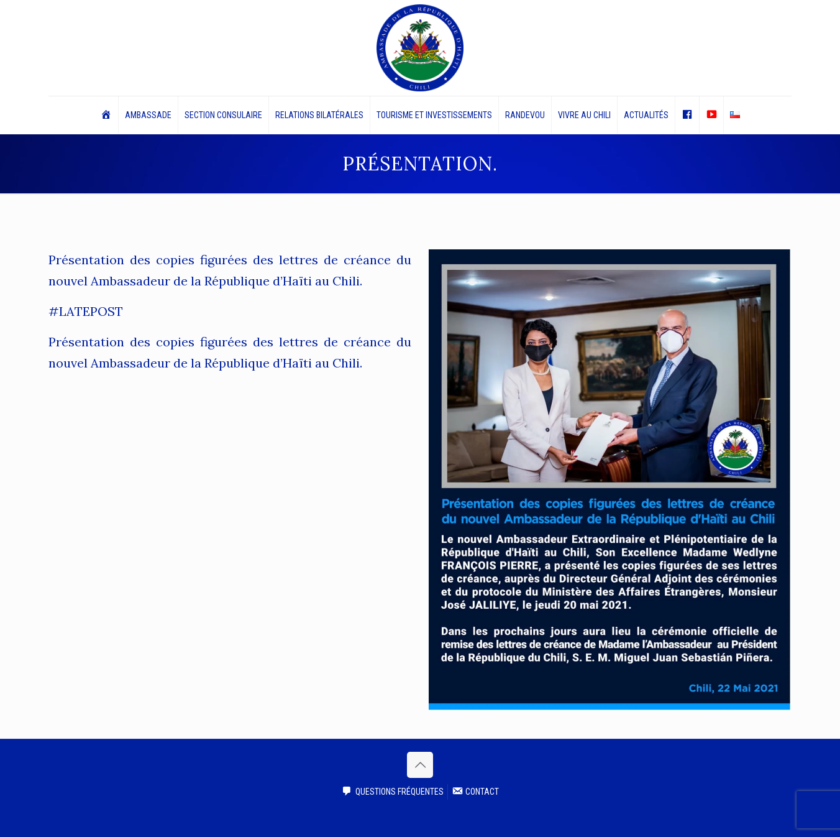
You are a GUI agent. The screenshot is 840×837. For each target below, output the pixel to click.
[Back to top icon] (420, 765)
